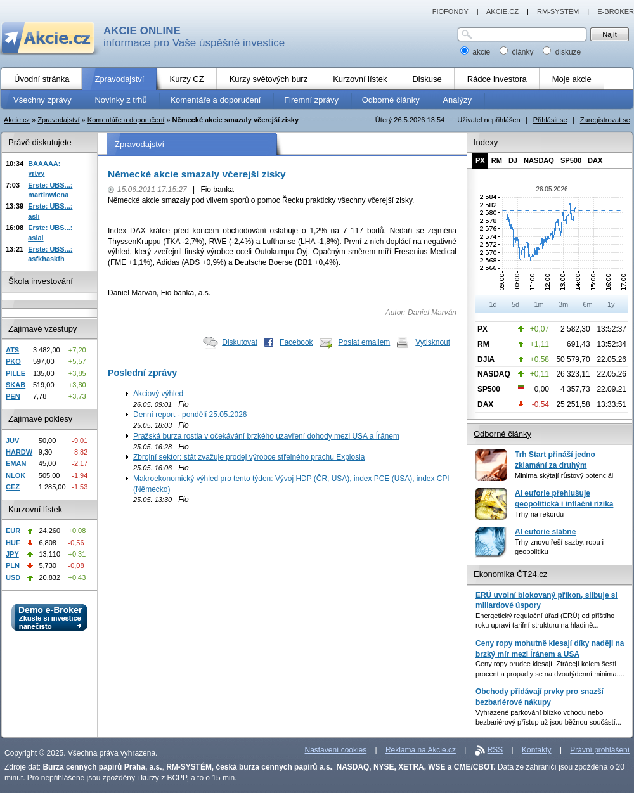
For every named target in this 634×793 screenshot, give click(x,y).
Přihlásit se (550, 120)
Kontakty (537, 749)
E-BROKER (615, 11)
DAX (595, 160)
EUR (13, 530)
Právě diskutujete (40, 142)
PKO (13, 361)
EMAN (16, 463)
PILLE (15, 373)
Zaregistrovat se (605, 120)
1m (538, 304)
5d (515, 304)
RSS (495, 749)
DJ (512, 160)
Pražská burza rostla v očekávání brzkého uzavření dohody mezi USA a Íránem (266, 436)
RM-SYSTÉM (558, 11)
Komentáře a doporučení (126, 120)
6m (587, 304)
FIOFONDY (450, 11)
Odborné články (502, 434)
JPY (12, 554)
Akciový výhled (158, 393)
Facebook (296, 342)
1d (492, 304)
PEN (13, 396)
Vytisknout (432, 342)
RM (496, 160)
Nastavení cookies (336, 749)
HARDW (19, 452)
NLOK (15, 475)
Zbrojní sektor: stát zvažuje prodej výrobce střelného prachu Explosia (249, 457)
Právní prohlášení (600, 749)
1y (611, 304)
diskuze (562, 52)
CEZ (13, 487)
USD (13, 577)
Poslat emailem (365, 342)
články (518, 52)
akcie (476, 52)
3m (563, 304)
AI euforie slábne (545, 531)
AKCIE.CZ (502, 11)
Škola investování (40, 281)
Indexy (486, 142)
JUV (12, 440)
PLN (13, 565)
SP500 (570, 160)
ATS (12, 350)
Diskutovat (239, 342)
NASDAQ (539, 160)
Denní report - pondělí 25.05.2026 (190, 414)
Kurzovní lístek (35, 509)
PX (480, 160)
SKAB (15, 385)
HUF (13, 542)
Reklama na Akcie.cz (420, 749)
